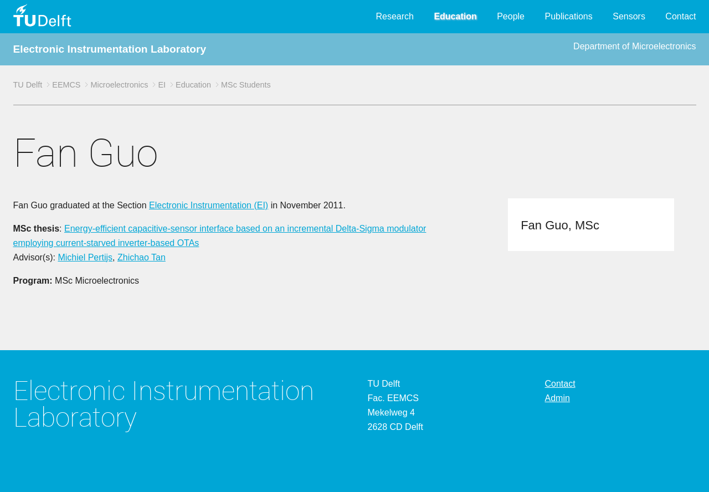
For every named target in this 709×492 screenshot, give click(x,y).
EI (162, 84)
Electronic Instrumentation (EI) (208, 205)
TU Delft (28, 84)
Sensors (629, 16)
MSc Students (246, 84)
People (511, 16)
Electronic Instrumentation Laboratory (110, 49)
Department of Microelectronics (634, 46)
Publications (568, 16)
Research (394, 16)
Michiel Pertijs (85, 257)
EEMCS (66, 84)
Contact (680, 16)
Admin (557, 398)
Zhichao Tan (141, 257)
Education (455, 16)
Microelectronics (119, 84)
